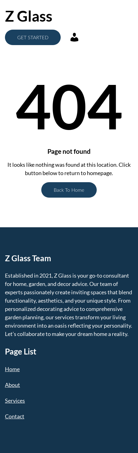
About (12, 384)
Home (12, 369)
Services (15, 400)
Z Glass (28, 16)
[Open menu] (101, 16)
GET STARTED (32, 37)
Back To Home (69, 190)
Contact (14, 416)
